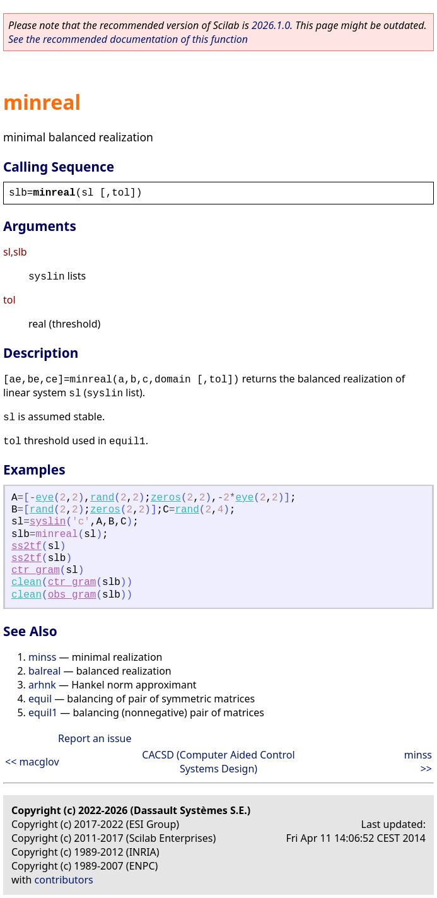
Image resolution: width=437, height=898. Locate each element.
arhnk (42, 685)
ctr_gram (35, 570)
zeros (166, 498)
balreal (44, 671)
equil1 (42, 712)
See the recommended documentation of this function (128, 39)
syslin (48, 522)
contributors (64, 880)
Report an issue (94, 738)
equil (40, 699)
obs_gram (72, 595)
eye (44, 498)
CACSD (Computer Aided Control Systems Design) (218, 762)
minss (42, 657)
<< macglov (32, 762)
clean (26, 582)
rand (102, 498)
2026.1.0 (271, 25)
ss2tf (26, 546)
